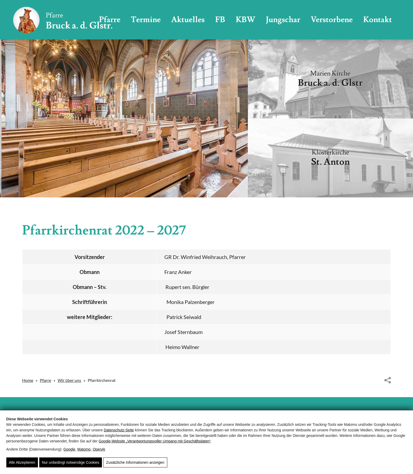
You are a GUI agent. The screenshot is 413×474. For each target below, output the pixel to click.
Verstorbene (332, 19)
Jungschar (283, 19)
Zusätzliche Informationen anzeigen (135, 462)
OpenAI (99, 449)
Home (27, 380)
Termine (146, 19)
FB (220, 19)
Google (69, 449)
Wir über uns (69, 380)
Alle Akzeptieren (22, 462)
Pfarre (45, 380)
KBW (245, 19)
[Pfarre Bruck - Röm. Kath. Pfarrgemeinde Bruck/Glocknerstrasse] (62, 19)
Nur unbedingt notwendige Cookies (70, 462)
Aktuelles (188, 19)
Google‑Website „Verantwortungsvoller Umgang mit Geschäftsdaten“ (155, 441)
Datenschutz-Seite (119, 430)
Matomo (84, 449)
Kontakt (377, 19)
